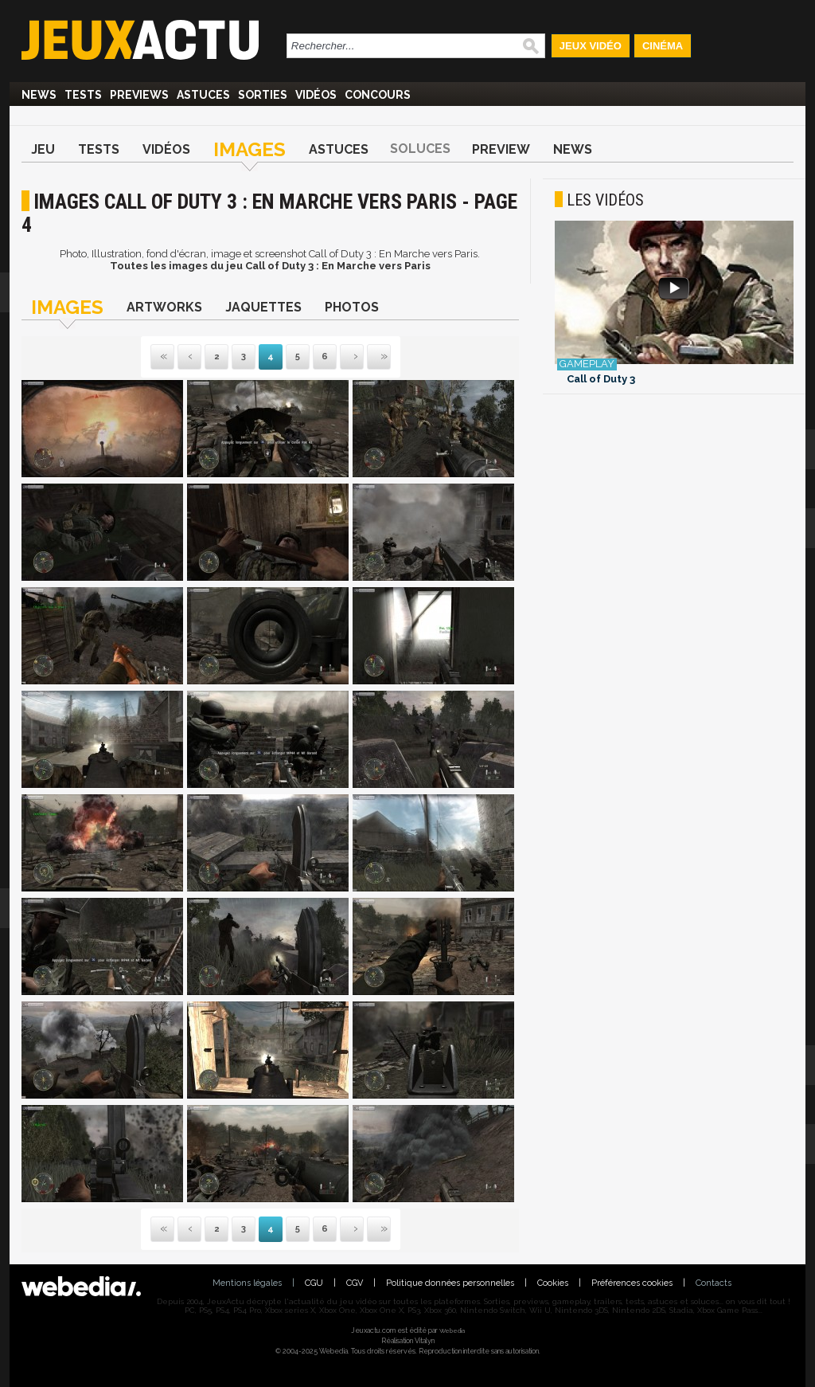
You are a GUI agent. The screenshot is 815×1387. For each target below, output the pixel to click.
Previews (139, 94)
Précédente (189, 357)
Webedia (452, 1330)
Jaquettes (263, 307)
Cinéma (662, 46)
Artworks (164, 307)
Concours (378, 94)
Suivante (341, 357)
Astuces (203, 94)
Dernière (368, 357)
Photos (352, 307)
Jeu (43, 149)
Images (249, 149)
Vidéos (316, 94)
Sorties (262, 94)
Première (162, 357)
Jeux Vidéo (591, 46)
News (39, 94)
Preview (501, 149)
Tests (83, 94)
